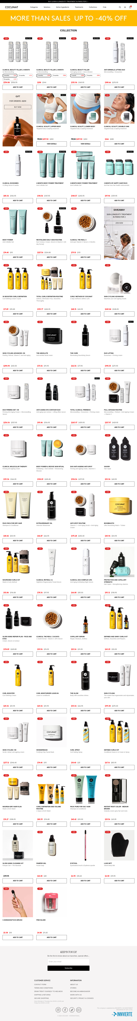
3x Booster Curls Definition (15, 296)
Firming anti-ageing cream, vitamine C (83, 469)
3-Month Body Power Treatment (83, 183)
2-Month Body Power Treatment (50, 183)
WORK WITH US (76, 995)
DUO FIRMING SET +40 (11, 410)
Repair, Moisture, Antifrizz (78, 639)
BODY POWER (8, 240)
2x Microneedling (42, 72)
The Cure (74, 353)
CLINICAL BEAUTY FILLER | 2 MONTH (50, 70)
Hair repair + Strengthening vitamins (116, 584)
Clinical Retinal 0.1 (44, 580)
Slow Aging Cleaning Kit (13, 863)
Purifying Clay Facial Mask (45, 752)
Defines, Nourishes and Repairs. (115, 639)
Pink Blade (41, 920)
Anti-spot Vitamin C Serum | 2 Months (82, 242)
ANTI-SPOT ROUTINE (77, 523)
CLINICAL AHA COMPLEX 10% (81, 580)
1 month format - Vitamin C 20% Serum (49, 639)
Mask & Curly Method (10, 582)
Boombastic (109, 523)
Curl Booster (9, 693)
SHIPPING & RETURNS (42, 995)
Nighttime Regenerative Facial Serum (48, 582)
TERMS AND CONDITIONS (43, 988)
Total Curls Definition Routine (49, 296)
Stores (73, 988)
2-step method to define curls (80, 299)
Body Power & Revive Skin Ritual (50, 466)
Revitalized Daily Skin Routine (49, 240)
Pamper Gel (41, 863)
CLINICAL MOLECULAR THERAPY (15, 466)
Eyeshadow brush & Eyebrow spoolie (82, 865)
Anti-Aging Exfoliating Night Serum (81, 582)
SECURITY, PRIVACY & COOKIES (82, 998)
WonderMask (42, 750)
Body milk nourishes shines (79, 695)
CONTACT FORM (40, 984)
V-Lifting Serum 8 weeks (11, 185)
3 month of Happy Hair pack (115, 183)
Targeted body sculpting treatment (47, 128)
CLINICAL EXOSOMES (11, 183)
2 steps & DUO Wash (43, 811)
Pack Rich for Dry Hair (12, 523)
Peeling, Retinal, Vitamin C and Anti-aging (16, 355)
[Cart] (130, 7)
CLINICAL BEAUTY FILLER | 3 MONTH (16, 70)
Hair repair (107, 469)
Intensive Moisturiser (43, 525)
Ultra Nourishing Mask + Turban (114, 525)
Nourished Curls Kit (11, 580)
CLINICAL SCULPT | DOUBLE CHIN (116, 126)
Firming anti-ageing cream (11, 469)
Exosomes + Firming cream (113, 355)
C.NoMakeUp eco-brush (12, 920)
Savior (107, 466)
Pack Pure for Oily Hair (80, 806)
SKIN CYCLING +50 (9, 750)
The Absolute (42, 353)
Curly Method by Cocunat (81, 296)
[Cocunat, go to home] (11, 7)
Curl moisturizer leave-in (47, 693)
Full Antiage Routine (113, 410)
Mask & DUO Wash (9, 809)
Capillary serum (77, 636)
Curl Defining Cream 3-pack (12, 299)
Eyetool (73, 863)
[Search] (120, 7)
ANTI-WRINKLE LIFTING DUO (114, 70)
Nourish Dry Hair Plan (12, 806)
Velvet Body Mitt (109, 865)
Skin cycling (109, 693)
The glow (74, 693)
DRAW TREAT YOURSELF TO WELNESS (48, 991)
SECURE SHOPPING (41, 998)
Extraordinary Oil (44, 523)
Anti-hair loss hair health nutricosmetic (116, 185)
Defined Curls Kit (111, 750)
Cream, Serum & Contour (11, 641)
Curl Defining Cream (9, 695)
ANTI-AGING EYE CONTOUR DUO (48, 410)
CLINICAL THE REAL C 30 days (47, 636)
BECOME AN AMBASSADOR (80, 991)
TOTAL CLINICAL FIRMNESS (80, 410)
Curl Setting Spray (76, 752)
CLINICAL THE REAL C (78, 240)
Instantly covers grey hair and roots (115, 811)
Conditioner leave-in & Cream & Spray (116, 752)
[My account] (125, 7)
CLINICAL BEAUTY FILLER (79, 70)
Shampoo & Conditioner (11, 525)
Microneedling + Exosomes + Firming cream (85, 412)
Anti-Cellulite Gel (42, 185)
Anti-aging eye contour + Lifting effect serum (51, 412)
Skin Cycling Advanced (114, 296)
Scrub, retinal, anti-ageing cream (13, 752)
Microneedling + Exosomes (113, 72)
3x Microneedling (8, 72)
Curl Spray (75, 750)
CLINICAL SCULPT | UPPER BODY (48, 126)
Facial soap (40, 865)
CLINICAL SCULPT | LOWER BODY (82, 126)
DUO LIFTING (109, 353)
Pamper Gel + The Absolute (12, 865)
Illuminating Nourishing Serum (80, 355)
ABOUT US (74, 984)
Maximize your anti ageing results (115, 299)
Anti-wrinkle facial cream (44, 355)
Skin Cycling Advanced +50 (14, 353)
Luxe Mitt (108, 863)
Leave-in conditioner (43, 695)
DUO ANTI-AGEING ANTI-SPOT (81, 466)
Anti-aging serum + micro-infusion (81, 72)
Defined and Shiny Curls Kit (116, 636)
